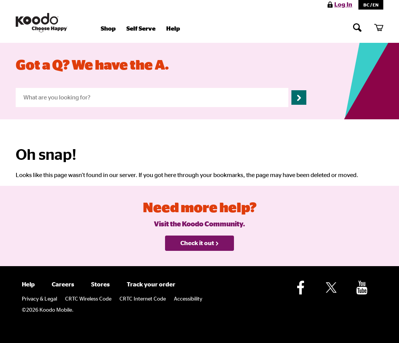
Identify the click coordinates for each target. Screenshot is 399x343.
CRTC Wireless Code (88, 299)
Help (173, 29)
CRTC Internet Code (142, 299)
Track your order (151, 284)
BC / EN (370, 5)
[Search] (357, 27)
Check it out (199, 243)
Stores (100, 284)
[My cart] (378, 27)
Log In (343, 5)
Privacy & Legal (39, 299)
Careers (63, 284)
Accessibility (188, 299)
